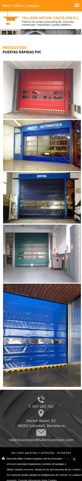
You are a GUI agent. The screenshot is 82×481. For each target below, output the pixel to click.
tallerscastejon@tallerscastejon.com (41, 439)
